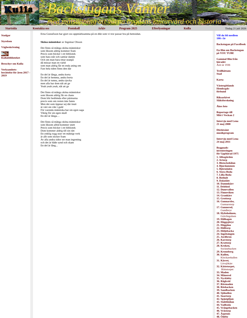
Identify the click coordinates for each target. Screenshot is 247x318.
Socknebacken (226, 247)
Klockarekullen (226, 256)
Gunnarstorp (225, 203)
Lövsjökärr (224, 262)
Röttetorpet (225, 268)
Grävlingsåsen (226, 215)
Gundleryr (224, 209)
